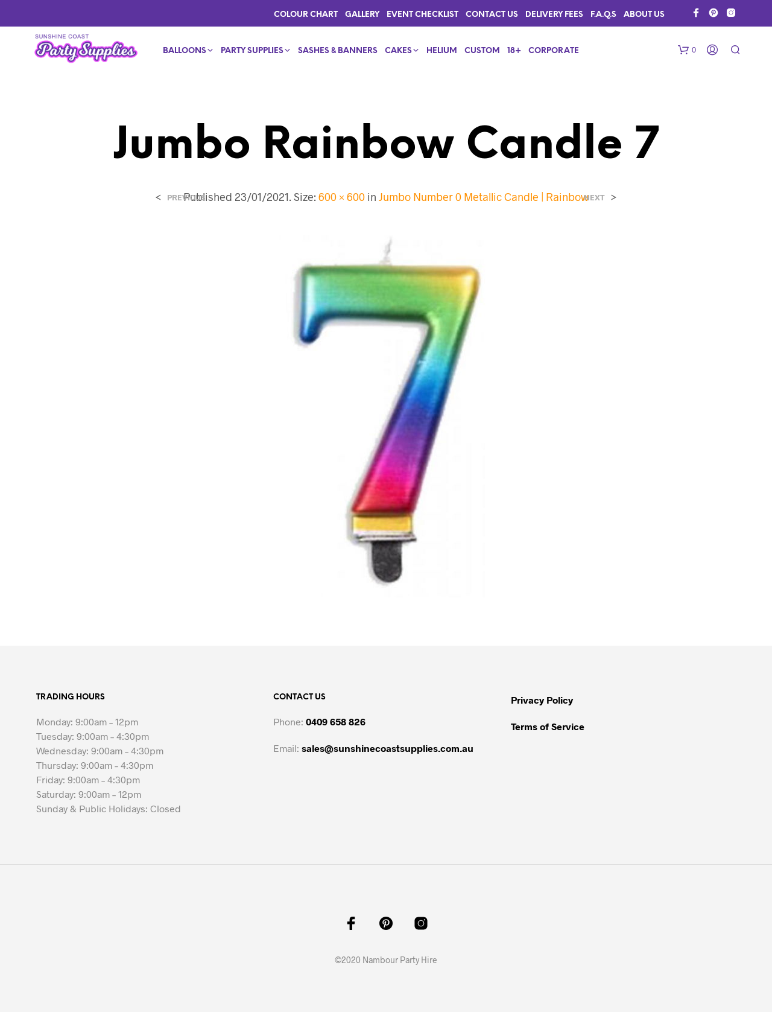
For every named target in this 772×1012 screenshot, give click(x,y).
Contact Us (492, 15)
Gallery (362, 15)
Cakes (398, 51)
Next (594, 198)
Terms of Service (547, 726)
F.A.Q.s (603, 15)
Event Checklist (422, 15)
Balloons (184, 51)
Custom (482, 51)
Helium (441, 51)
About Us (644, 15)
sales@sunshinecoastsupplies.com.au (387, 748)
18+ (514, 51)
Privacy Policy (542, 699)
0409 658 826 (335, 721)
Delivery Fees (554, 15)
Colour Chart (306, 15)
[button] (687, 50)
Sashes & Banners (338, 51)
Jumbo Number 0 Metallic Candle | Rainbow (484, 196)
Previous (186, 198)
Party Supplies (252, 51)
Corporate (553, 51)
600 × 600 (341, 196)
